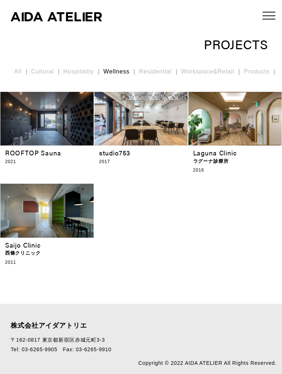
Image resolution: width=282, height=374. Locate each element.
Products (257, 71)
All (17, 71)
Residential (155, 71)
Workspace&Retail (207, 71)
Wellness (117, 71)
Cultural (42, 71)
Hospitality (79, 71)
